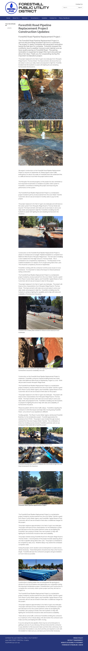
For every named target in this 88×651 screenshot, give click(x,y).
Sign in (81, 645)
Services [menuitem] (24, 18)
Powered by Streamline (70, 645)
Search (80, 7)
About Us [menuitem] (15, 18)
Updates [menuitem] (44, 18)
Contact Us (79, 4)
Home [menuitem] (8, 18)
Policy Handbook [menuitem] (64, 18)
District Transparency (75, 640)
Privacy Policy (78, 638)
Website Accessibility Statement (72, 642)
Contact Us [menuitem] (53, 18)
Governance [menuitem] (34, 18)
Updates (9, 28)
